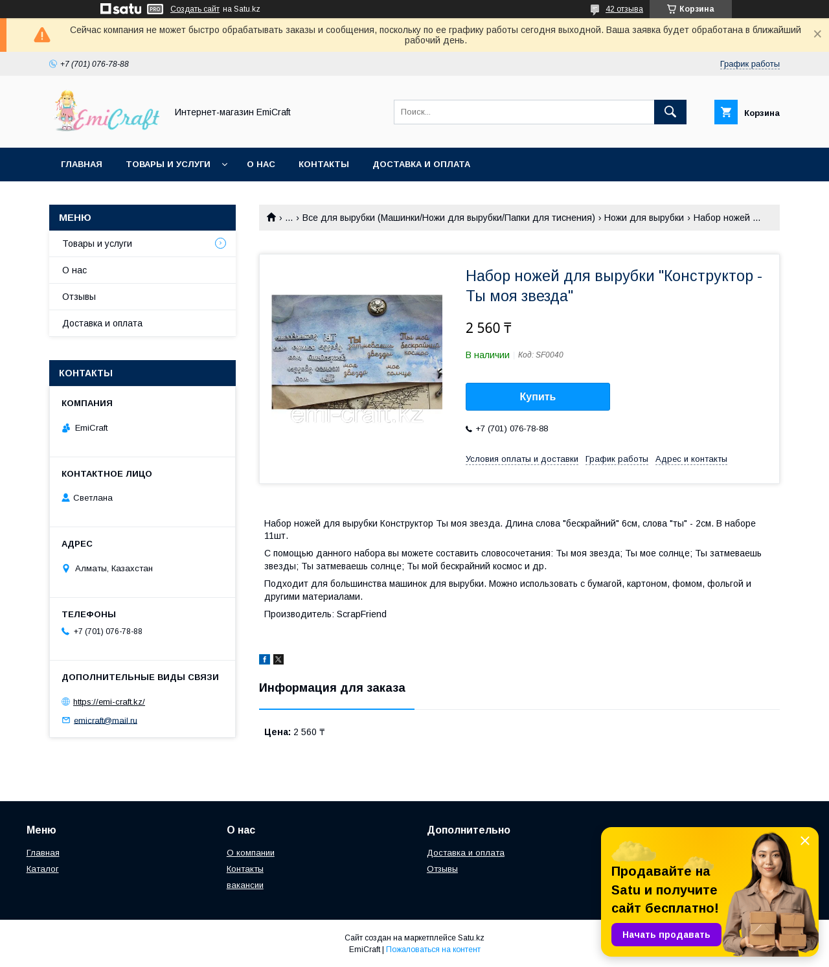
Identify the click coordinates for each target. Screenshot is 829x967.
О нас (261, 164)
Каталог (43, 869)
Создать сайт (195, 9)
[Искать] (670, 112)
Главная (81, 164)
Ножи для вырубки (644, 217)
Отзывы (79, 296)
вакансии (245, 885)
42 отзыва (624, 9)
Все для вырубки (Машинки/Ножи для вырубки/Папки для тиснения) (448, 217)
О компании (251, 853)
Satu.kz (471, 937)
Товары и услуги (168, 164)
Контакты (324, 164)
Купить (538, 396)
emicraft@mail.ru (105, 720)
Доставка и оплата (421, 164)
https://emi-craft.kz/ (109, 702)
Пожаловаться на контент (433, 949)
